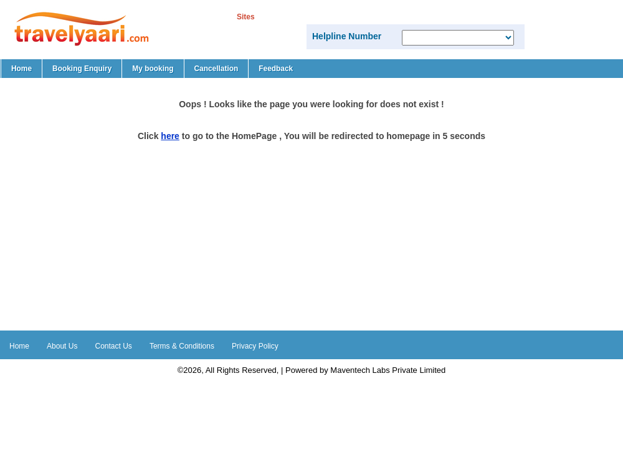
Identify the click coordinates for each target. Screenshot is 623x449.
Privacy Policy (255, 346)
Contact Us (113, 346)
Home (21, 68)
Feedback (276, 68)
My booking (152, 68)
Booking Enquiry (82, 68)
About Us (62, 346)
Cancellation (216, 68)
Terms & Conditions (182, 346)
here (170, 136)
